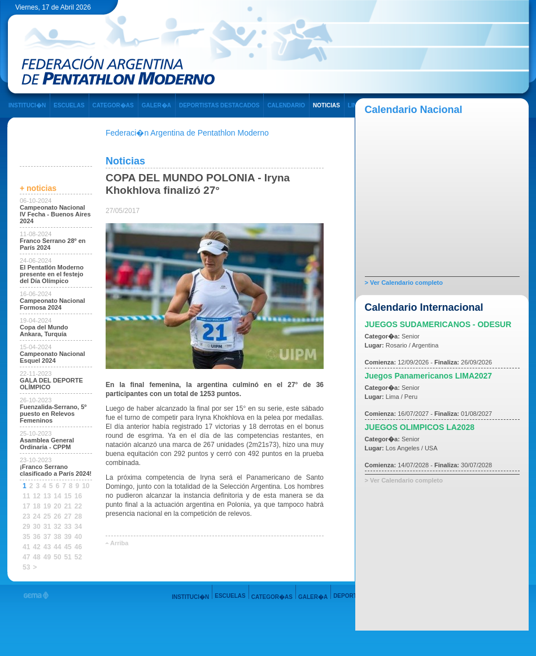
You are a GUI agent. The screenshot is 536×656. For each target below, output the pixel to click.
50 (57, 557)
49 (47, 557)
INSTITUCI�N (27, 105)
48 (36, 557)
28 (78, 516)
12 (36, 496)
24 (36, 516)
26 (57, 516)
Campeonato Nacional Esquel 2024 (52, 357)
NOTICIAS (326, 105)
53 (26, 567)
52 (78, 557)
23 (26, 516)
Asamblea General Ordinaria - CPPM (47, 443)
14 (57, 496)
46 (78, 547)
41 (26, 547)
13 (47, 496)
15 (67, 496)
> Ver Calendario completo (404, 282)
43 (47, 547)
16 (78, 496)
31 (47, 527)
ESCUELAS (69, 105)
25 (47, 516)
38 (57, 537)
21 (67, 506)
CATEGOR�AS (113, 105)
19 (47, 506)
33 (67, 527)
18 (36, 506)
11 (26, 496)
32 (57, 527)
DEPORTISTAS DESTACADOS (219, 105)
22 (78, 506)
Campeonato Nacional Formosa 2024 (52, 304)
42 (36, 547)
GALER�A (156, 105)
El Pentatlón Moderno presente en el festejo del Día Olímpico (52, 274)
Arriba (119, 543)
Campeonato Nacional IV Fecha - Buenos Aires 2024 (55, 214)
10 (85, 486)
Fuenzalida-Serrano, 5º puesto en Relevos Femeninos (53, 413)
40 (78, 537)
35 (26, 537)
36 (36, 537)
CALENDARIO (286, 105)
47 (26, 557)
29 (26, 527)
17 (26, 506)
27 (67, 516)
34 (78, 527)
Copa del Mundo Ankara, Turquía (44, 330)
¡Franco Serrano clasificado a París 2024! (55, 470)
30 (36, 527)
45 (67, 547)
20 (57, 506)
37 (47, 537)
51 (67, 557)
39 (67, 537)
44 (57, 547)
